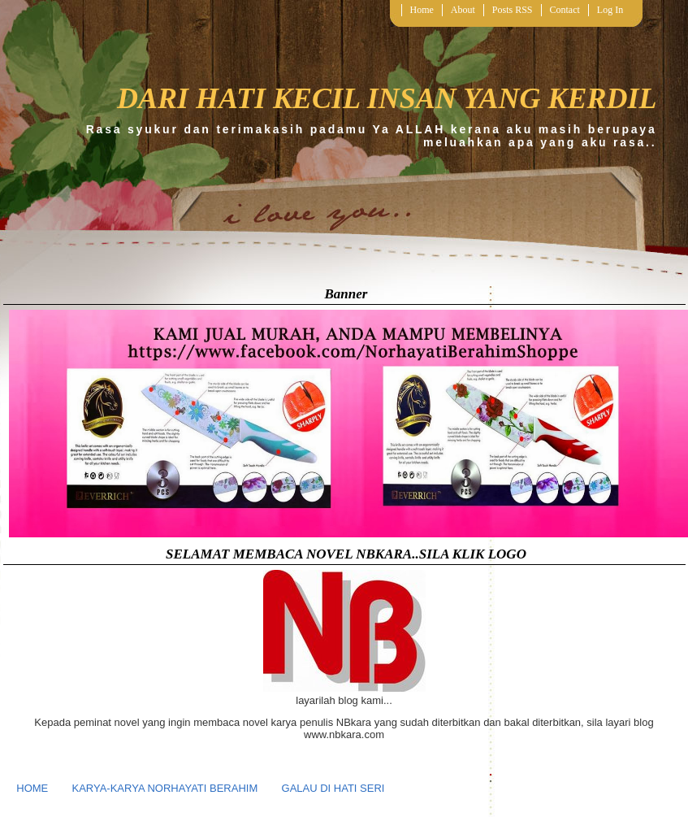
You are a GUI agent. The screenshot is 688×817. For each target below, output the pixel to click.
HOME (32, 788)
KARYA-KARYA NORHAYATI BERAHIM (165, 788)
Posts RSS (512, 9)
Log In (610, 9)
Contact (565, 9)
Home (422, 9)
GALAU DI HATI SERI (333, 788)
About (463, 9)
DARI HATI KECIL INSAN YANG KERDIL (387, 98)
